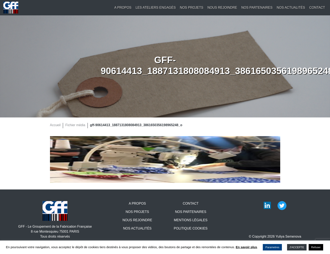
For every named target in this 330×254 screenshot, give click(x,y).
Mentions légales (190, 220)
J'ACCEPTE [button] (297, 247)
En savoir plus (246, 247)
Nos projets (191, 7)
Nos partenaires (257, 7)
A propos (123, 7)
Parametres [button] (272, 247)
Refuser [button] (316, 247)
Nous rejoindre (222, 7)
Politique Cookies (191, 228)
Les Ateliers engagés (156, 7)
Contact (317, 7)
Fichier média (75, 125)
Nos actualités (291, 7)
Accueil (55, 125)
